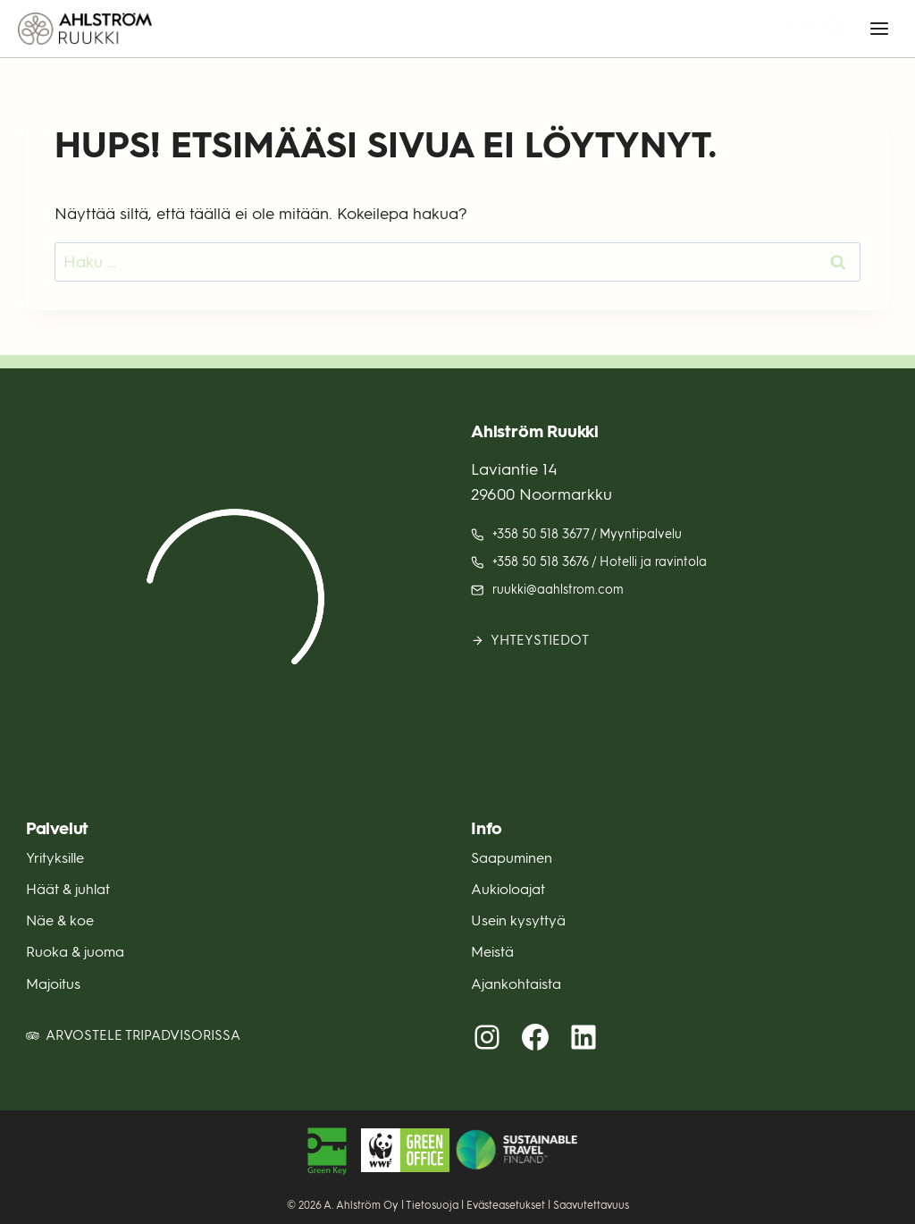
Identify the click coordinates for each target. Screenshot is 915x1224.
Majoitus (53, 983)
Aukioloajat (508, 889)
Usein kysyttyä (518, 920)
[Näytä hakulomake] (818, 29)
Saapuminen (511, 857)
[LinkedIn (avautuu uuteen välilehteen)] (583, 1037)
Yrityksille (55, 857)
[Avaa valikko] (878, 28)
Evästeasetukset (505, 1205)
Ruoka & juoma (75, 951)
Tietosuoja (432, 1205)
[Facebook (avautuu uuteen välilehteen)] (535, 1037)
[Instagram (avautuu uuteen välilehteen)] (487, 1037)
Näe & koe (60, 920)
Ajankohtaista (516, 983)
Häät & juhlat (68, 889)
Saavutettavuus (591, 1205)
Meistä (492, 951)
